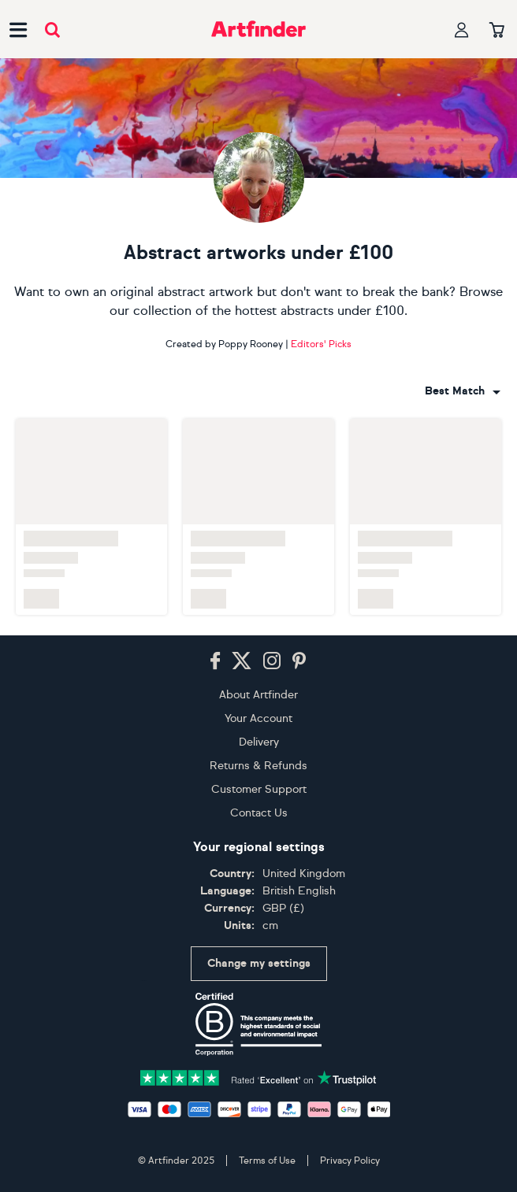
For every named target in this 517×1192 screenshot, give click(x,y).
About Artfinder (258, 695)
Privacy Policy (350, 1160)
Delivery (259, 742)
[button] (462, 391)
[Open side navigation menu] (18, 29)
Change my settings (259, 963)
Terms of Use (267, 1160)
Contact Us (259, 813)
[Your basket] (497, 31)
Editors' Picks (321, 344)
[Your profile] (461, 29)
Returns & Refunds (258, 765)
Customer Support (259, 789)
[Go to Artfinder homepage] (258, 29)
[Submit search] (52, 29)
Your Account (258, 718)
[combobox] (462, 391)
